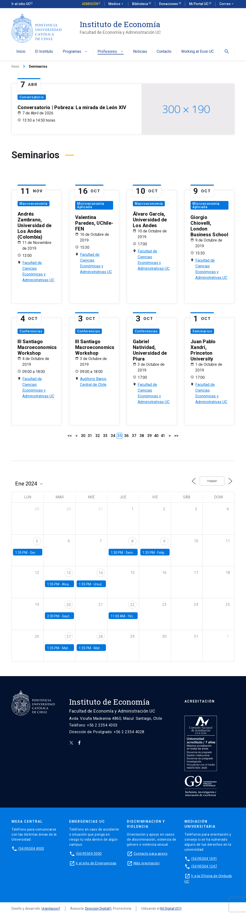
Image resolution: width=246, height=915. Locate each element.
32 (97, 435)
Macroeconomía (33, 204)
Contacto (164, 52)
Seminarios (202, 331)
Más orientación (147, 863)
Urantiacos (50, 908)
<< (70, 435)
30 (83, 435)
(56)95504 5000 (89, 854)
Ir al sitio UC (21, 4)
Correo (226, 4)
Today (212, 481)
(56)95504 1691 (204, 859)
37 (134, 435)
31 (90, 435)
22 (132, 604)
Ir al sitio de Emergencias (96, 863)
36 (126, 435)
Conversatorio (31, 97)
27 (69, 636)
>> (176, 435)
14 (100, 573)
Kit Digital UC (169, 908)
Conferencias (30, 331)
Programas (75, 52)
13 (69, 573)
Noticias (140, 52)
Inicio (20, 52)
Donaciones (169, 4)
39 (149, 435)
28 (100, 636)
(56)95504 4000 (31, 848)
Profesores (111, 52)
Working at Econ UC (197, 52)
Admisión (90, 4)
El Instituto (44, 52)
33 (105, 435)
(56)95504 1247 (204, 866)
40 (156, 435)
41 (163, 435)
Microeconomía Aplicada (90, 205)
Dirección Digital (97, 908)
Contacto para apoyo (151, 854)
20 (69, 604)
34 (113, 435)
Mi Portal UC (199, 4)
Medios (116, 4)
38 (142, 435)
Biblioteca (140, 4)
